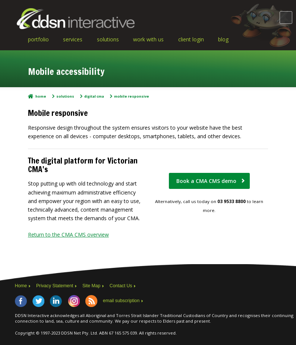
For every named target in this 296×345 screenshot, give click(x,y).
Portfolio (38, 39)
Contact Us (121, 285)
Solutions (108, 39)
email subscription (121, 300)
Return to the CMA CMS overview (68, 234)
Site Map (91, 285)
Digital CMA (94, 96)
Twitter (38, 301)
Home (40, 96)
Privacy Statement (54, 285)
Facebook (21, 301)
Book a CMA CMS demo (206, 180)
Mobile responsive (131, 96)
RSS (91, 301)
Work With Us (148, 39)
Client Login (191, 39)
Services (72, 39)
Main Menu (286, 17)
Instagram (74, 301)
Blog (223, 39)
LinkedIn (56, 301)
